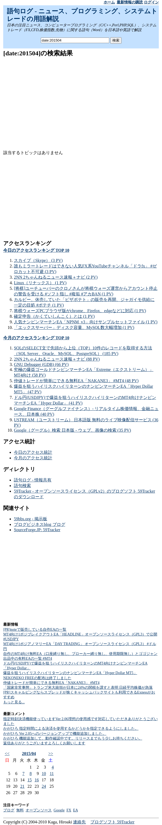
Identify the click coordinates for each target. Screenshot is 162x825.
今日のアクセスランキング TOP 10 (36, 250)
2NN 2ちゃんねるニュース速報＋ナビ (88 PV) (57, 359)
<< (7, 753)
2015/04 (29, 753)
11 (52, 773)
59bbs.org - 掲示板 (30, 519)
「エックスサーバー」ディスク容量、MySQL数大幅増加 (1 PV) (74, 327)
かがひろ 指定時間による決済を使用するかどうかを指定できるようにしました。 (71, 729)
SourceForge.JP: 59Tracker (37, 529)
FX (68, 810)
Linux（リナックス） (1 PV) (40, 282)
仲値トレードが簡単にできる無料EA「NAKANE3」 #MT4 (51, 683)
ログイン (151, 2)
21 (22, 786)
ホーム (109, 2)
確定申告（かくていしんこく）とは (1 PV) (54, 316)
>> (50, 753)
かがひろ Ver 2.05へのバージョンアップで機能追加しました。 (54, 734)
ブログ (8, 810)
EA (75, 810)
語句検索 (22, 485)
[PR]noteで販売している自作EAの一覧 (34, 630)
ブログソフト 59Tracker (112, 822)
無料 (20, 810)
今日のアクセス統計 (33, 452)
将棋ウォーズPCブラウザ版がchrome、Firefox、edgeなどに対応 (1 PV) (80, 310)
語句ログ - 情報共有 (32, 480)
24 (44, 786)
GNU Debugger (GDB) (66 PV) (41, 364)
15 (29, 780)
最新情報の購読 (130, 2)
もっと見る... (14, 702)
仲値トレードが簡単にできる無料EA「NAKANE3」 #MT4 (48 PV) (76, 380)
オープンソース (39, 810)
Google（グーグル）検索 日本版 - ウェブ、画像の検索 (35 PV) (72, 430)
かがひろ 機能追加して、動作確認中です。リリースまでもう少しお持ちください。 (72, 738)
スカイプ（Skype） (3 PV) (38, 260)
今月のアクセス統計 (33, 458)
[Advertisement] (81, 99)
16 (37, 780)
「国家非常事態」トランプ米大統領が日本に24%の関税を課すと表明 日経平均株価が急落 (78, 688)
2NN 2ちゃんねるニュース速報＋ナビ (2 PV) (56, 277)
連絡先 (79, 822)
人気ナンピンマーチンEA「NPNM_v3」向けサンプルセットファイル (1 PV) (85, 322)
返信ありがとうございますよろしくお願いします (44, 743)
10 (44, 773)
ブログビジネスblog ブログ (39, 524)
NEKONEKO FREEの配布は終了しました (37, 678)
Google (59, 810)
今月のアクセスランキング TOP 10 (36, 338)
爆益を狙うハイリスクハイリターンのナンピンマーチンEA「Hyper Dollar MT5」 (70, 673)
